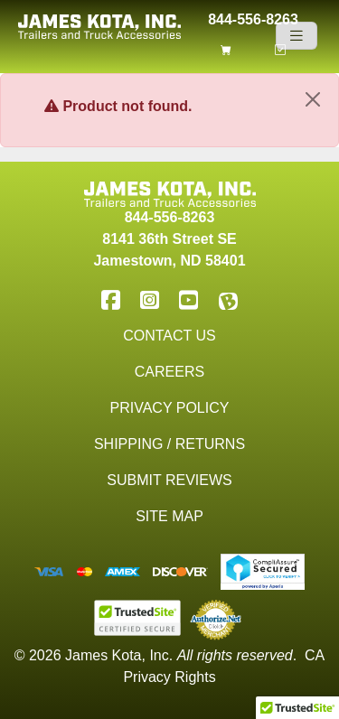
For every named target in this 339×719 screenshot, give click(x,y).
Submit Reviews (169, 480)
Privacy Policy (170, 408)
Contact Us (169, 335)
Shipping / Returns (169, 444)
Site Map (169, 516)
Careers (169, 371)
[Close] (313, 99)
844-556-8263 (253, 17)
